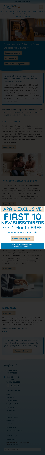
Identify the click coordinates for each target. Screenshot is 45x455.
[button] (42, 208)
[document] (22, 227)
